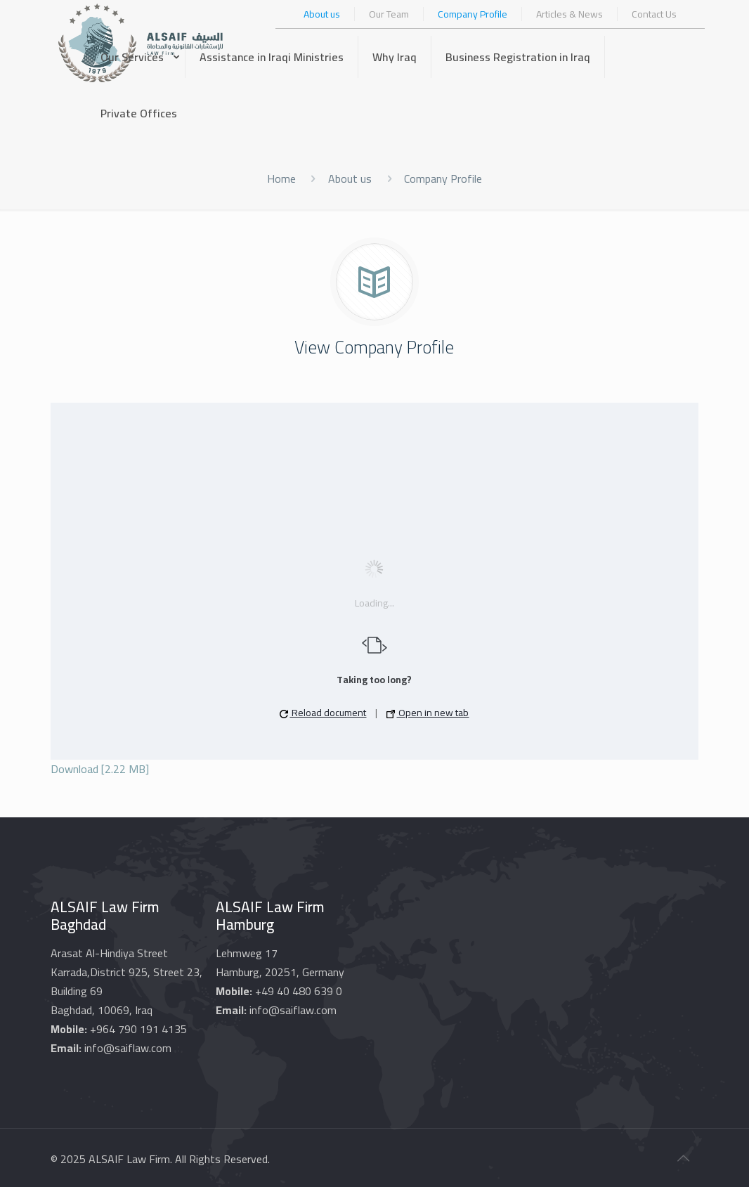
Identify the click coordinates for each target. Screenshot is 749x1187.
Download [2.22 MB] (100, 768)
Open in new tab (427, 712)
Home (281, 178)
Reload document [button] (323, 712)
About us (350, 178)
